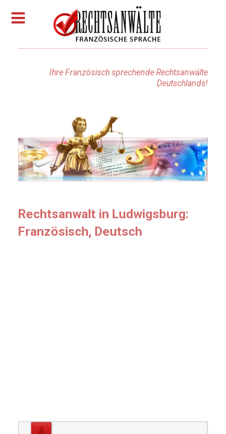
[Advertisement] (113, 334)
